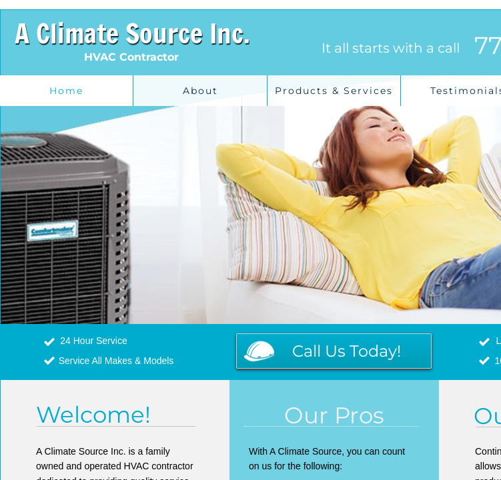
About (200, 91)
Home (66, 91)
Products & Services (334, 91)
